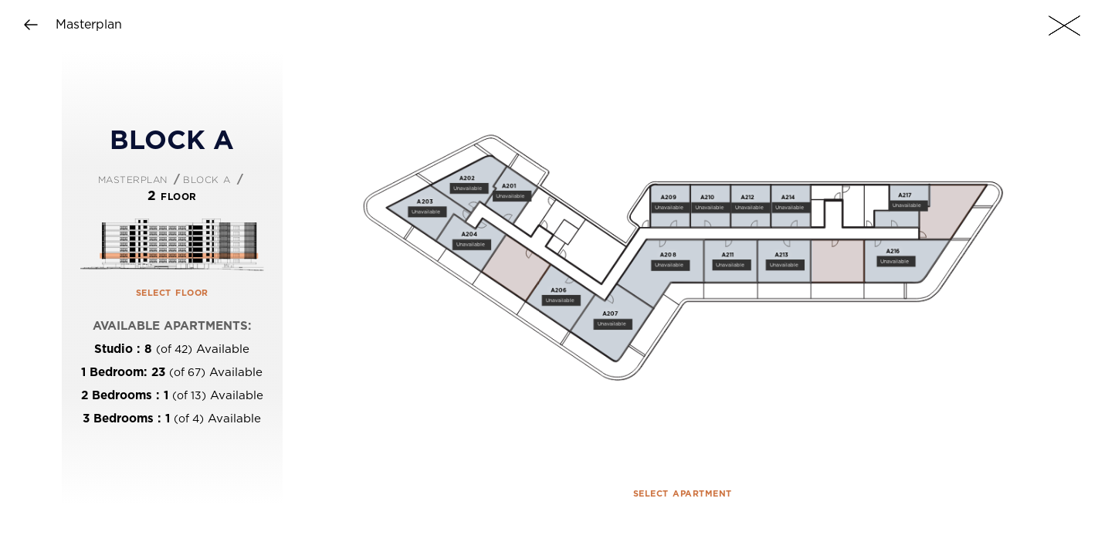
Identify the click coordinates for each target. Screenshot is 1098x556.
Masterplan (133, 178)
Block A (207, 178)
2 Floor (172, 195)
